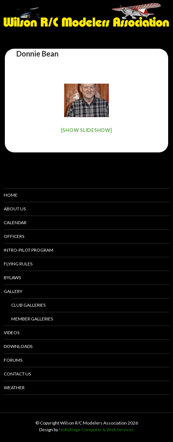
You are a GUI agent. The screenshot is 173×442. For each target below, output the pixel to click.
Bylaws (12, 277)
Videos (11, 332)
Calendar (15, 222)
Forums (13, 360)
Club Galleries (28, 305)
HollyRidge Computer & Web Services (96, 429)
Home (11, 195)
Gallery (13, 291)
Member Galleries (32, 319)
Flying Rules (18, 264)
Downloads (18, 346)
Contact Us (17, 374)
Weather (14, 387)
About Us (15, 209)
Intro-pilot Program (28, 250)
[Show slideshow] (86, 130)
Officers (14, 236)
